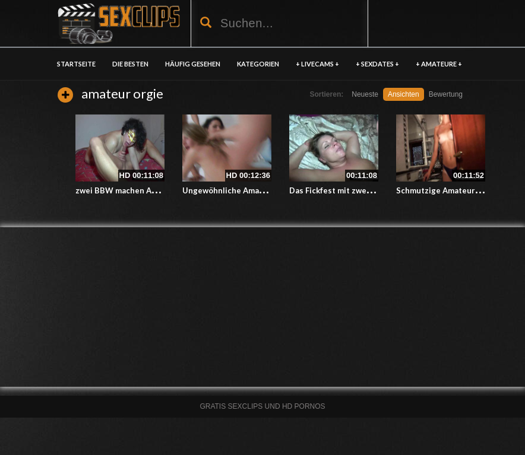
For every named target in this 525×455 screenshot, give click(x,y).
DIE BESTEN (130, 64)
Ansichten (403, 94)
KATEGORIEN (258, 64)
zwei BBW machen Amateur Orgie (139, 190)
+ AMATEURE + (439, 64)
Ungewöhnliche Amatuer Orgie (240, 190)
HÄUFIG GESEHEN (192, 64)
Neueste (365, 94)
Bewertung (446, 94)
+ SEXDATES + (377, 64)
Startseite (76, 64)
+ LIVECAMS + (317, 64)
